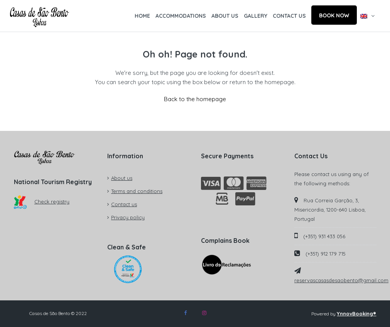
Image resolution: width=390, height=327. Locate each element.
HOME (142, 15)
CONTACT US (289, 15)
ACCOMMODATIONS (180, 15)
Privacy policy (128, 217)
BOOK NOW (334, 15)
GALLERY (255, 15)
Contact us (124, 204)
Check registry (42, 201)
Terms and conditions (136, 191)
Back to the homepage (195, 99)
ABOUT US (224, 15)
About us (121, 178)
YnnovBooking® (356, 313)
